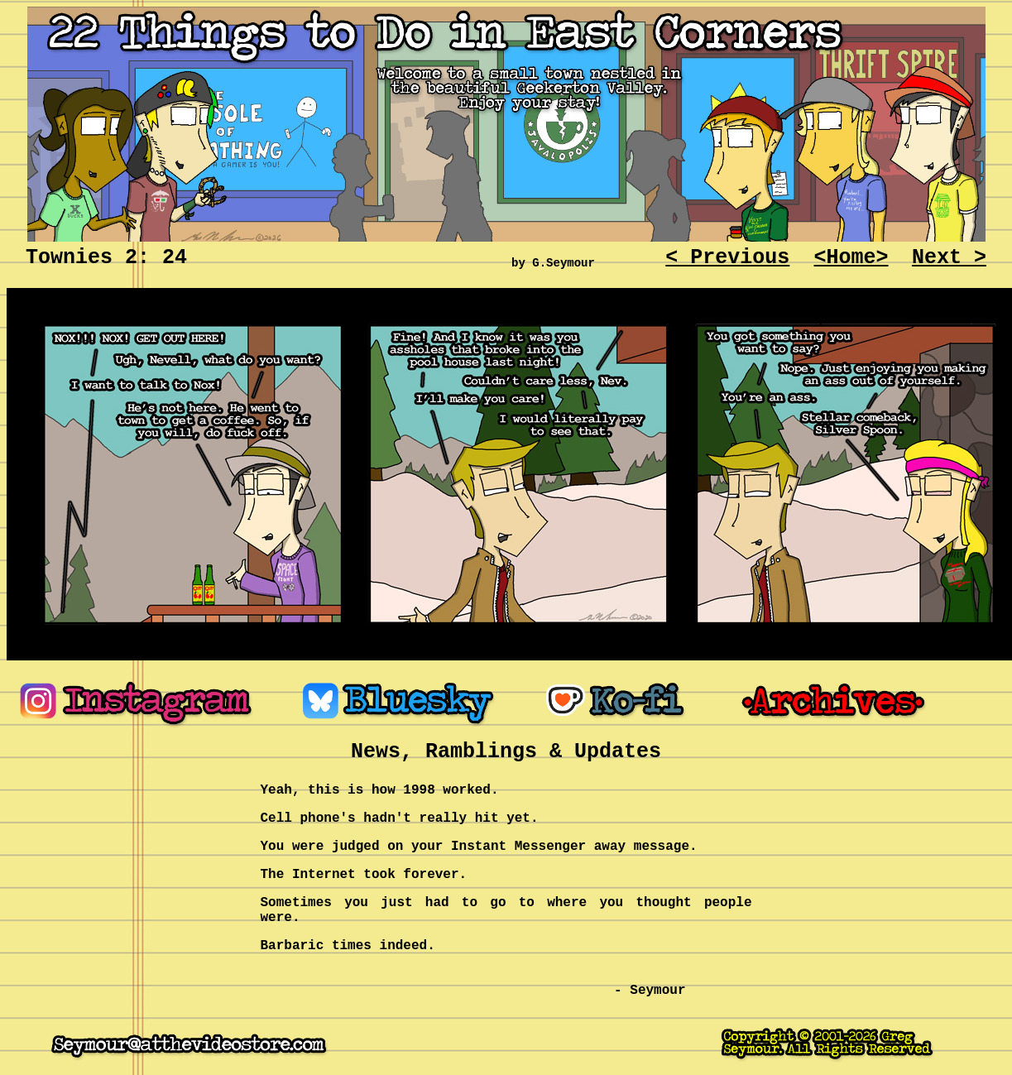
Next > (949, 258)
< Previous (727, 258)
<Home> (851, 258)
